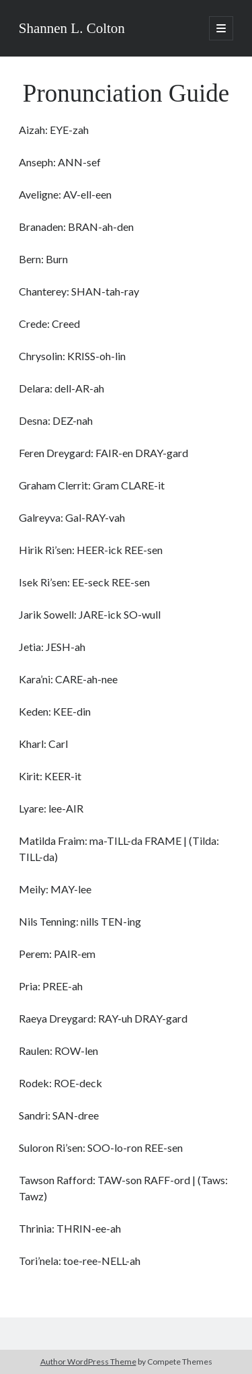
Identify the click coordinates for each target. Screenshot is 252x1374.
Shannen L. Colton (72, 28)
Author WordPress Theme (88, 1361)
